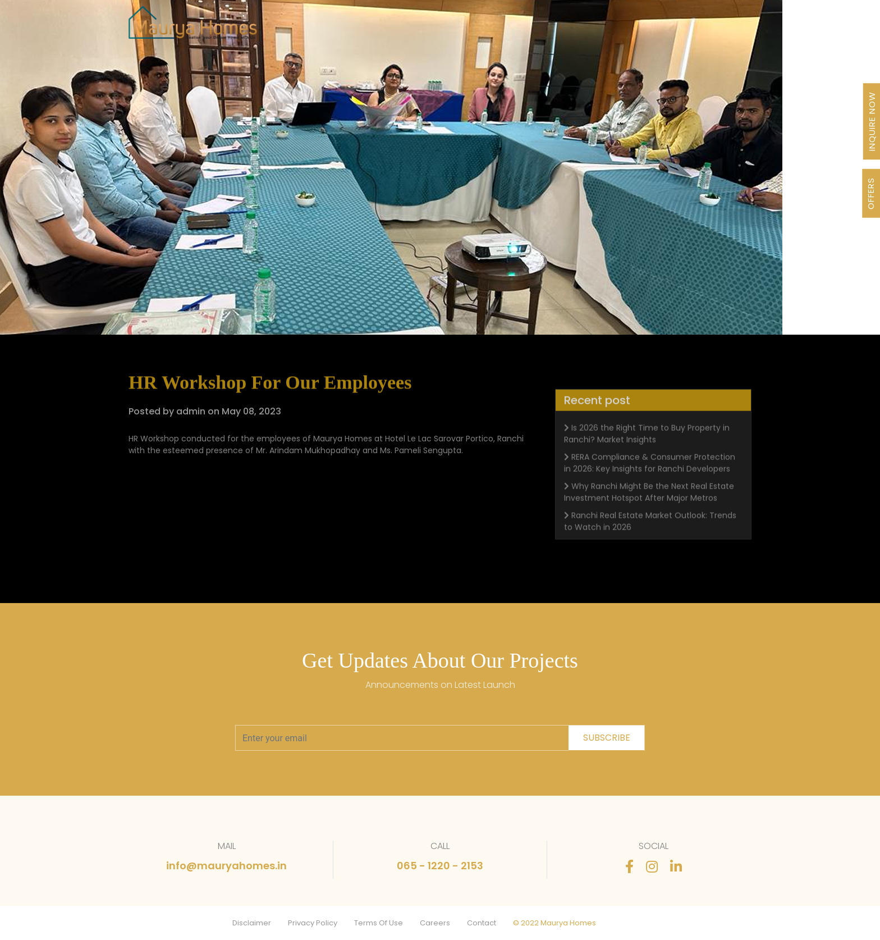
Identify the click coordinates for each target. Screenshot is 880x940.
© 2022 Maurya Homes (554, 923)
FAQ (653, 29)
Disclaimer (251, 923)
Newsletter (560, 29)
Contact (481, 923)
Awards (504, 29)
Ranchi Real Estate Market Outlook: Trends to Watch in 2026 (650, 544)
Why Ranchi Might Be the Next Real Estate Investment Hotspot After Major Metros (649, 515)
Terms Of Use (378, 923)
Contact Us (702, 29)
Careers (435, 923)
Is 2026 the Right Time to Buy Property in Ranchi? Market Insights (647, 457)
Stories (615, 29)
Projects (329, 29)
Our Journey (389, 29)
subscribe (606, 737)
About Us (453, 29)
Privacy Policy (312, 923)
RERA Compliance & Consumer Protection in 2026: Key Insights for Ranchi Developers (649, 486)
